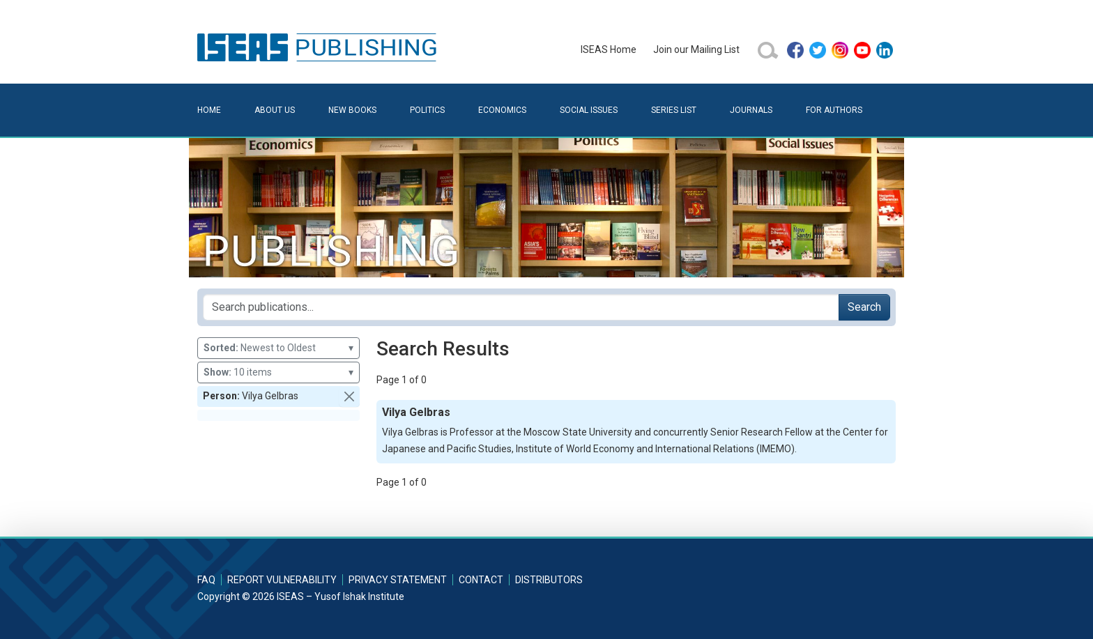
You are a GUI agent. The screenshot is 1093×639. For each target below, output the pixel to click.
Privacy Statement (398, 579)
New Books (352, 110)
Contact (481, 579)
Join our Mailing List (696, 49)
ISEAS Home (608, 49)
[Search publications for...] (521, 307)
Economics (502, 110)
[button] (349, 396)
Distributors (549, 579)
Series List (673, 110)
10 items (278, 372)
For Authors (834, 110)
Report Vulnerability (282, 579)
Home (209, 110)
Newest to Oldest (278, 348)
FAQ (206, 579)
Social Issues (589, 110)
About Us (274, 110)
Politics (427, 110)
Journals (751, 110)
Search (864, 307)
